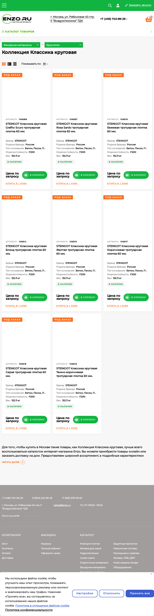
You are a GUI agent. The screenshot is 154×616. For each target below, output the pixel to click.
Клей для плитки (90, 543)
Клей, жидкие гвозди (125, 562)
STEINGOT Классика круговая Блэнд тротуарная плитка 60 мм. (26, 249)
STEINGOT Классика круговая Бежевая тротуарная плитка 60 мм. (127, 127)
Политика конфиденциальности (29, 610)
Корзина (46, 543)
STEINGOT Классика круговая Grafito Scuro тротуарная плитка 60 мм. (26, 127)
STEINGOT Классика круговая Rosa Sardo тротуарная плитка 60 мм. (76, 127)
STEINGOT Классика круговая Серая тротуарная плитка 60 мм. (26, 372)
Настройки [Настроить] (84, 593)
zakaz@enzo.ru (62, 505)
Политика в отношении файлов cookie (42, 605)
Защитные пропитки (125, 543)
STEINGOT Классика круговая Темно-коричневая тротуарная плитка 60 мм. (76, 372)
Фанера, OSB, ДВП (124, 557)
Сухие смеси (87, 557)
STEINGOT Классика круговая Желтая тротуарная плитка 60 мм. (76, 249)
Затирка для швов (90, 548)
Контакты (7, 548)
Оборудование (122, 567)
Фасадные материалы (93, 567)
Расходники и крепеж (126, 553)
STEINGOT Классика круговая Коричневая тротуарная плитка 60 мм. (127, 249)
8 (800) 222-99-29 (42, 498)
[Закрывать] (151, 574)
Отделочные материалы (94, 562)
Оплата (6, 553)
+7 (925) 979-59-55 (72, 498)
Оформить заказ (50, 553)
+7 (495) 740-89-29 (112, 19)
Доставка (7, 557)
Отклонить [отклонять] (111, 593)
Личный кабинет (50, 548)
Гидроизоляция (89, 553)
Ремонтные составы (125, 548)
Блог (5, 543)
